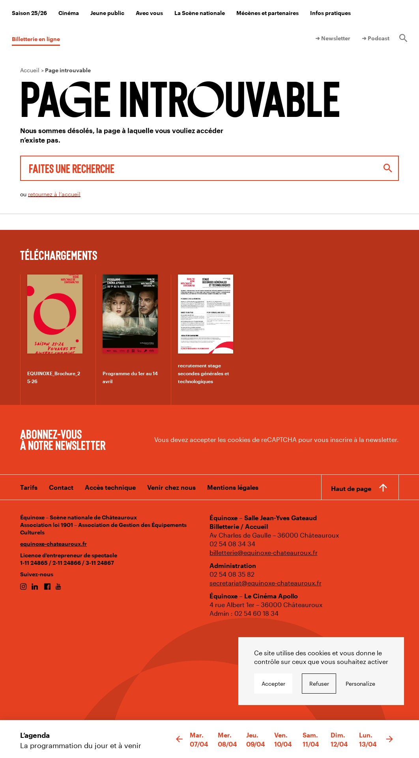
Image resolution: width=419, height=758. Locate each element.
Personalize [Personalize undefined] (360, 683)
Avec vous (149, 12)
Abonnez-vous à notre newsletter (62, 439)
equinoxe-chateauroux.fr (53, 543)
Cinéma (68, 12)
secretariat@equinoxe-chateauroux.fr (266, 583)
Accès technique (110, 487)
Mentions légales (232, 487)
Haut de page (351, 488)
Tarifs (28, 487)
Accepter (273, 683)
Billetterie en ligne (36, 39)
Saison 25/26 (29, 12)
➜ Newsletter (332, 38)
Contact (61, 487)
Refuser (319, 683)
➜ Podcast (375, 38)
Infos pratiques (330, 12)
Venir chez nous (171, 487)
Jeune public (107, 12)
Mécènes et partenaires (267, 12)
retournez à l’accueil (54, 194)
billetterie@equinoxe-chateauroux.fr (264, 552)
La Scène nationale (199, 12)
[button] (179, 739)
